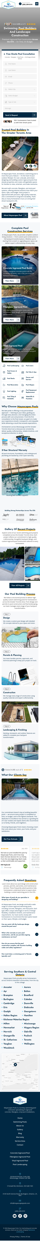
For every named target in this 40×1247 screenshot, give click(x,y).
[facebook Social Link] (20, 1216)
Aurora (27, 987)
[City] (20, 89)
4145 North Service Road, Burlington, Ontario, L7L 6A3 (20, 1194)
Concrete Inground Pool (20, 1153)
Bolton (27, 991)
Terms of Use (25, 1237)
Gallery (20, 1129)
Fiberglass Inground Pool (20, 1157)
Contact (20, 1145)
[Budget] (20, 95)
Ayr (5, 991)
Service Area (20, 1141)
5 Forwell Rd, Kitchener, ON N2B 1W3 (20, 1186)
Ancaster (8, 987)
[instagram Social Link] (25, 1216)
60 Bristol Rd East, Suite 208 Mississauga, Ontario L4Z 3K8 (20, 1177)
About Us (20, 1126)
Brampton (8, 995)
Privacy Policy (14, 1237)
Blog (20, 1133)
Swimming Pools (20, 1122)
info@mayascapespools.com (20, 1203)
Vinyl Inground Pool (20, 1160)
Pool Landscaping (20, 1164)
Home (19, 1118)
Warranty (20, 1137)
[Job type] (20, 102)
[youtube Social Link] (15, 1216)
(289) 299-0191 (27, 4)
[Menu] (36, 3)
